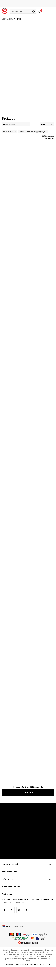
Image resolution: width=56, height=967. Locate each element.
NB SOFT (33, 964)
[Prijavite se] (39, 11)
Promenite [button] (18, 926)
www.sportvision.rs (17, 964)
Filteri (47, 124)
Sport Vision (7, 19)
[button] (23, 11)
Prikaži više (28, 792)
